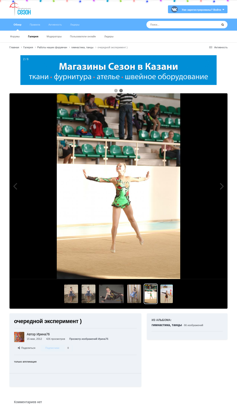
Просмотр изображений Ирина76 (88, 338)
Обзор (18, 27)
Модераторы (54, 36)
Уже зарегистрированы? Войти (203, 9)
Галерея (33, 36)
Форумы (15, 36)
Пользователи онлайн (83, 36)
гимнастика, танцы (167, 325)
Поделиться (26, 348)
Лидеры (109, 36)
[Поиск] (173, 24)
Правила (35, 24)
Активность (55, 24)
